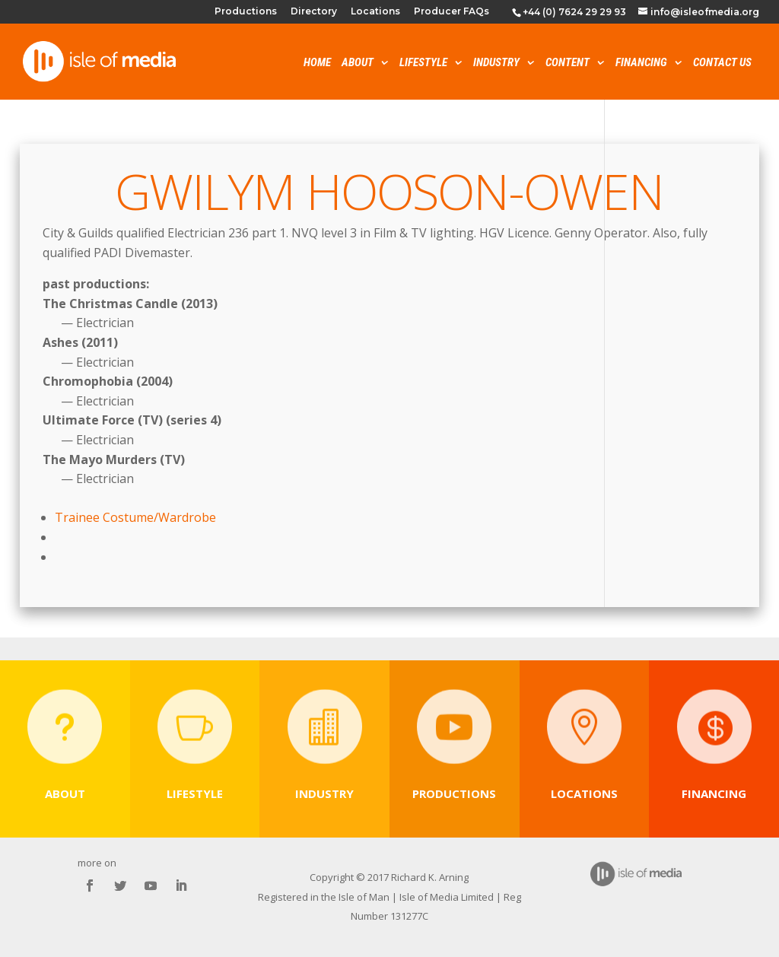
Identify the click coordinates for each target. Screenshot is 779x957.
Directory (314, 12)
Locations (375, 12)
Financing (641, 63)
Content (567, 63)
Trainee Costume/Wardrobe (135, 517)
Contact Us (722, 63)
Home (317, 63)
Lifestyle (423, 63)
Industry (496, 63)
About (358, 63)
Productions (246, 12)
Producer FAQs (451, 12)
